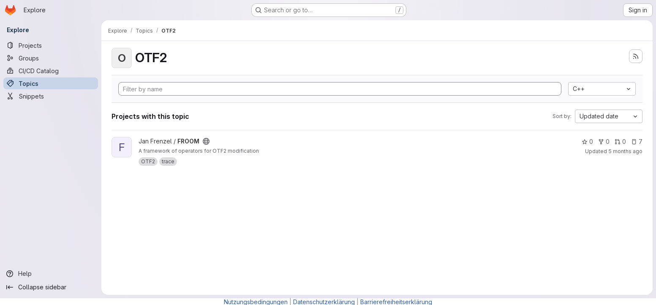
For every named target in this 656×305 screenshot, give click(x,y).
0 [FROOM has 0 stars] (587, 141)
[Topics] (50, 83)
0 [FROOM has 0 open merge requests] (620, 141)
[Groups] (50, 58)
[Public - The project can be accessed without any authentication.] (206, 141)
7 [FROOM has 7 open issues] (636, 141)
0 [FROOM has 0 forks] (604, 141)
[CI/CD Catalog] (50, 71)
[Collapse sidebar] (50, 287)
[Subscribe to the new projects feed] (635, 56)
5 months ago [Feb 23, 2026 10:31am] (625, 151)
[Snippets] (50, 96)
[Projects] (50, 45)
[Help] (50, 274)
